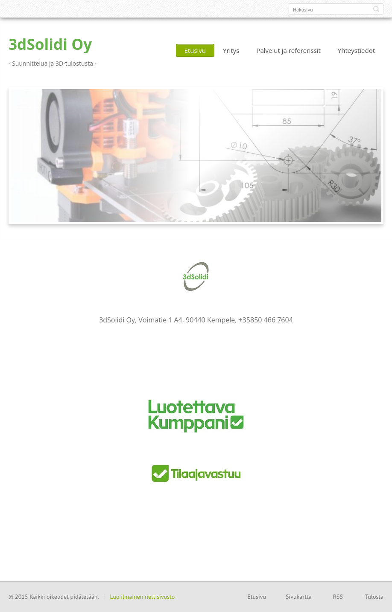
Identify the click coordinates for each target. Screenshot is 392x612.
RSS (338, 596)
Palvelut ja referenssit (288, 50)
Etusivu (195, 50)
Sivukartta (299, 596)
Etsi (376, 9)
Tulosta (374, 596)
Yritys (231, 50)
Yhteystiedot (356, 50)
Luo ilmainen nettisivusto (142, 596)
